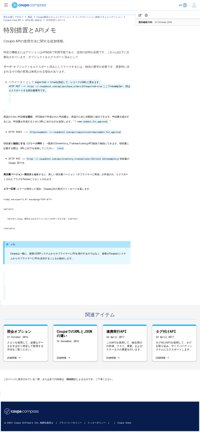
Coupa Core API (12, 20)
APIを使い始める (33, 20)
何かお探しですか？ (13, 17)
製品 (30, 17)
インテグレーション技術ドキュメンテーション (98, 17)
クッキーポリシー (97, 422)
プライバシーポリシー (71, 422)
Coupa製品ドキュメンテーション (53, 17)
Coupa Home (124, 422)
